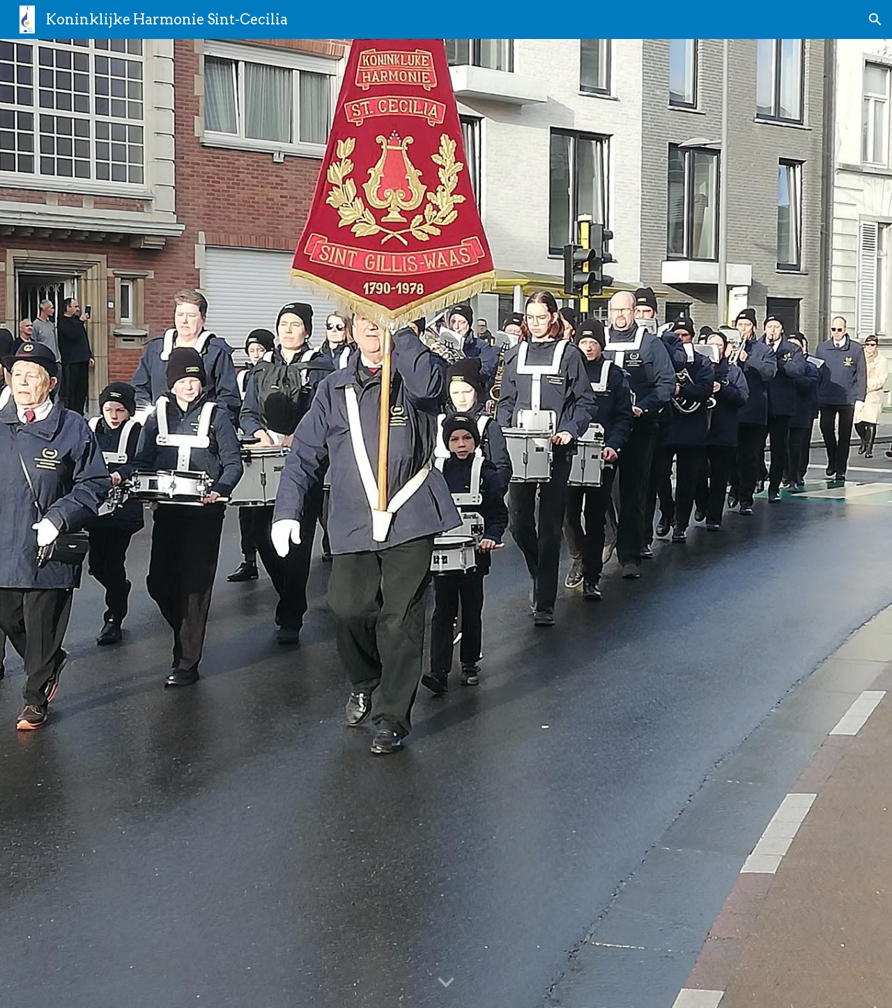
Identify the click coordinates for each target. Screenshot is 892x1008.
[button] (875, 19)
